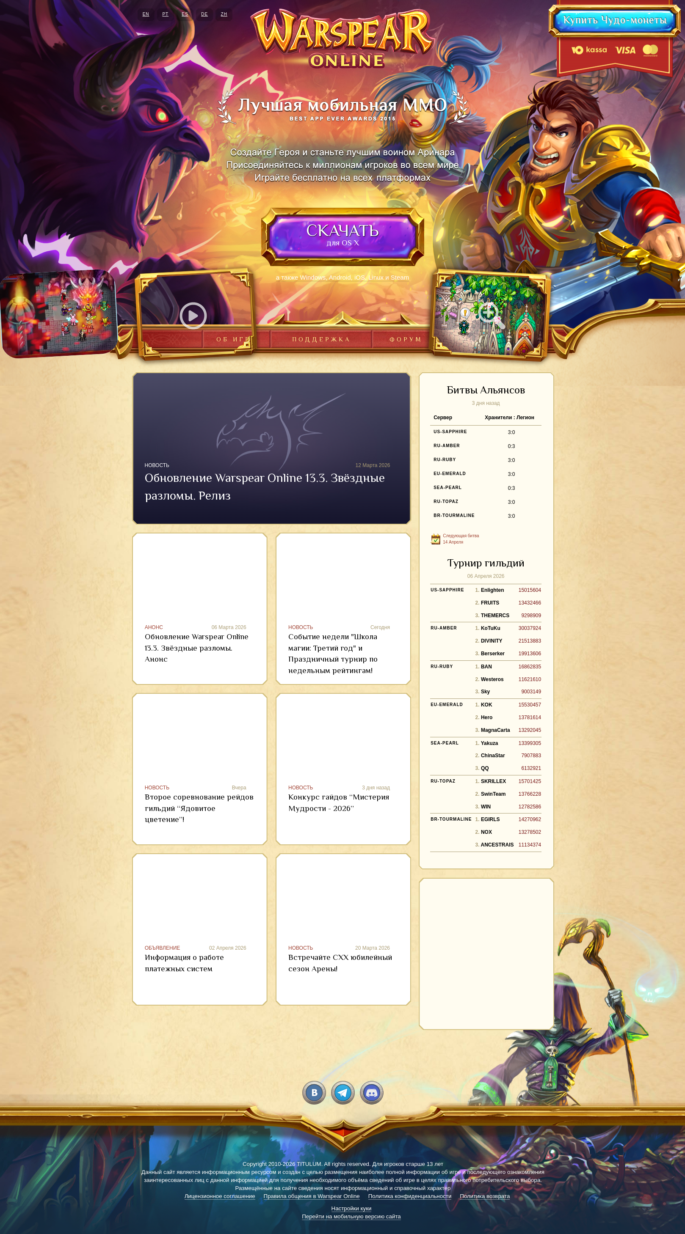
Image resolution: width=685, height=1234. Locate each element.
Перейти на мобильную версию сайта (351, 1216)
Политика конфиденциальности (410, 1196)
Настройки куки (351, 1208)
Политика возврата (485, 1196)
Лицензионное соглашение (220, 1196)
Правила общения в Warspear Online (312, 1196)
